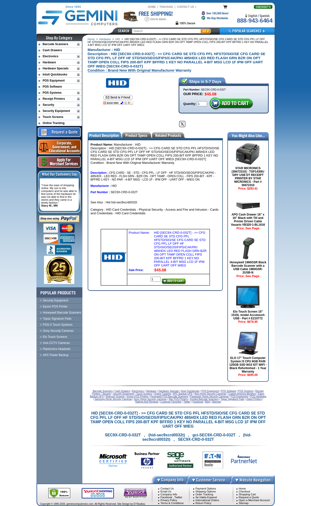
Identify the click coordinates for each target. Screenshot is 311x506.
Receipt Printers (54, 98)
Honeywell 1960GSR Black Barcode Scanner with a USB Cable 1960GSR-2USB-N (248, 267)
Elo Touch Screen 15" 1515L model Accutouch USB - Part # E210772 (248, 315)
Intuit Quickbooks (55, 74)
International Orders (207, 500)
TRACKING (166, 6)
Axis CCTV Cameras (56, 343)
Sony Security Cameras (58, 330)
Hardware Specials (56, 68)
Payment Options (206, 488)
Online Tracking (54, 123)
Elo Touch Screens (55, 337)
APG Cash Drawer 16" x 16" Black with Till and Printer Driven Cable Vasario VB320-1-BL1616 (248, 219)
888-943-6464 (254, 20)
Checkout (244, 491)
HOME (152, 6)
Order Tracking (204, 494)
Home (91, 39)
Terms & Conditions (172, 503)
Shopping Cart (247, 494)
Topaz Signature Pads (57, 318)
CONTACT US (185, 6)
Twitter (178, 497)
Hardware (105, 39)
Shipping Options (206, 491)
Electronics (51, 56)
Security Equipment (56, 111)
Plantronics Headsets (56, 349)
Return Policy (203, 503)
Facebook (166, 497)
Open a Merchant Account (254, 500)
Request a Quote (249, 497)
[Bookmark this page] (118, 103)
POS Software (52, 86)
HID (117, 39)
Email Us (166, 491)
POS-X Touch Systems (58, 324)
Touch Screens (53, 117)
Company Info (169, 494)
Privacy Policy (169, 500)
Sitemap (244, 503)
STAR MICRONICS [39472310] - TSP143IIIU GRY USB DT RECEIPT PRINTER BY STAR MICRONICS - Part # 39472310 (248, 176)
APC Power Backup (56, 355)
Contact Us (167, 488)
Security (48, 105)
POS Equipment (54, 80)
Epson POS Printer (55, 306)
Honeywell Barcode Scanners (62, 312)
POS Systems (52, 92)
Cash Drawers (52, 50)
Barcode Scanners (55, 44)
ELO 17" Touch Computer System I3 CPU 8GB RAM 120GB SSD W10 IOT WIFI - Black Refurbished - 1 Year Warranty (248, 364)
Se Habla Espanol (206, 497)
